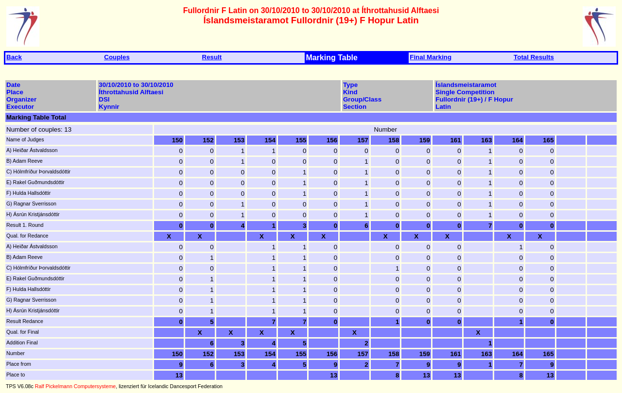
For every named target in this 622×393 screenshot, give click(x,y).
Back (14, 57)
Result (212, 57)
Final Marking (430, 57)
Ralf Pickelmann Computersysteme (75, 386)
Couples (117, 57)
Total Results (534, 57)
